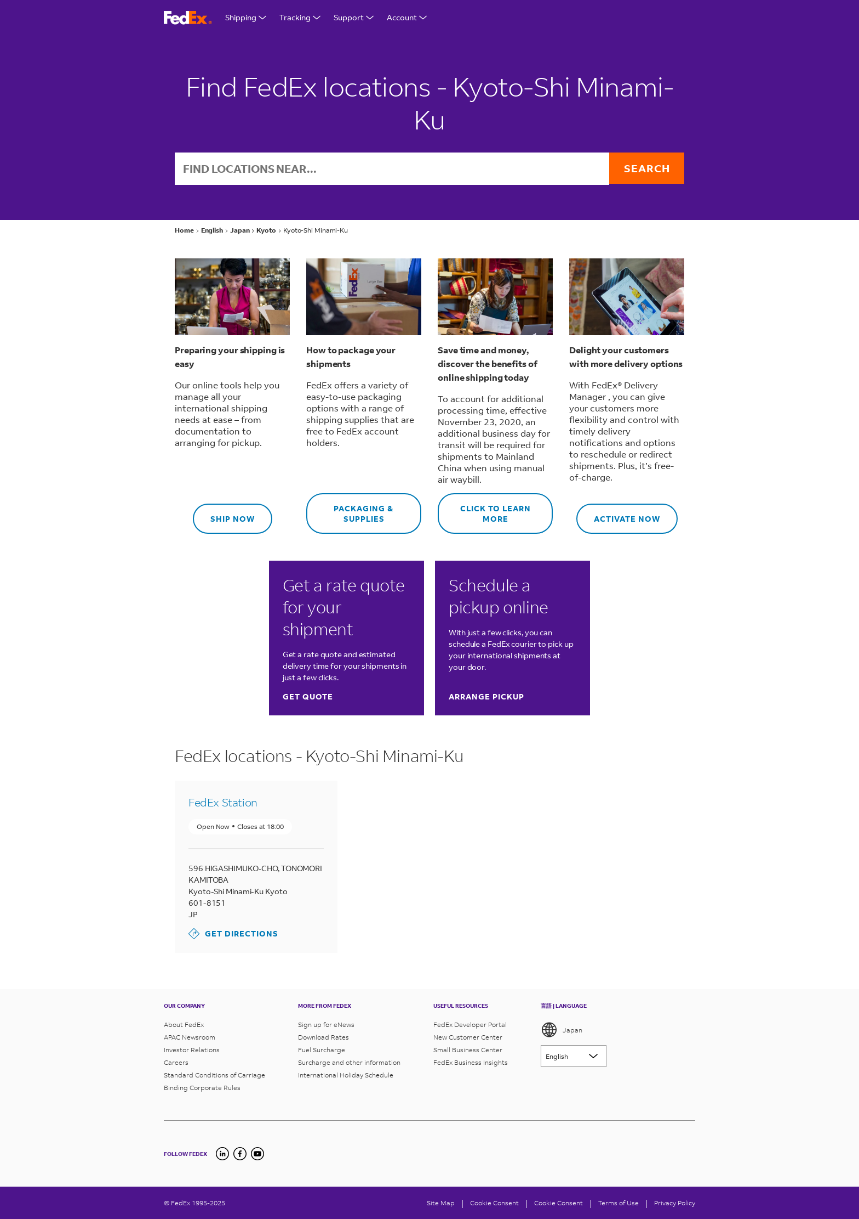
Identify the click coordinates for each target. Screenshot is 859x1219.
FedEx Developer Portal (470, 1024)
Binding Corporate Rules (202, 1087)
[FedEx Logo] (188, 18)
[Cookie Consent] (494, 1203)
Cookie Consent (558, 1203)
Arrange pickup (486, 697)
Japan (561, 1030)
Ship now (224, 515)
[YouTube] (257, 1153)
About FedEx (184, 1024)
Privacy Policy (674, 1203)
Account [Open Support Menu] (407, 17)
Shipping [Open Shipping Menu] (245, 17)
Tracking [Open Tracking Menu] (299, 17)
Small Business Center (467, 1050)
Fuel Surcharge (321, 1050)
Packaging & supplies (350, 509)
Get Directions (233, 934)
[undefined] (222, 1153)
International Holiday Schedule (345, 1075)
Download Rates (323, 1037)
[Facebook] (240, 1153)
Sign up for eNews (326, 1024)
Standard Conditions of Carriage (214, 1075)
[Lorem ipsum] (573, 1056)
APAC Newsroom (189, 1037)
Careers (176, 1062)
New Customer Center (467, 1037)
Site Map (441, 1203)
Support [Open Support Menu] (354, 17)
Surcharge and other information (349, 1062)
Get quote (308, 697)
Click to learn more (484, 509)
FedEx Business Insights (470, 1062)
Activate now (618, 515)
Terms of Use (618, 1203)
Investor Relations (192, 1050)
